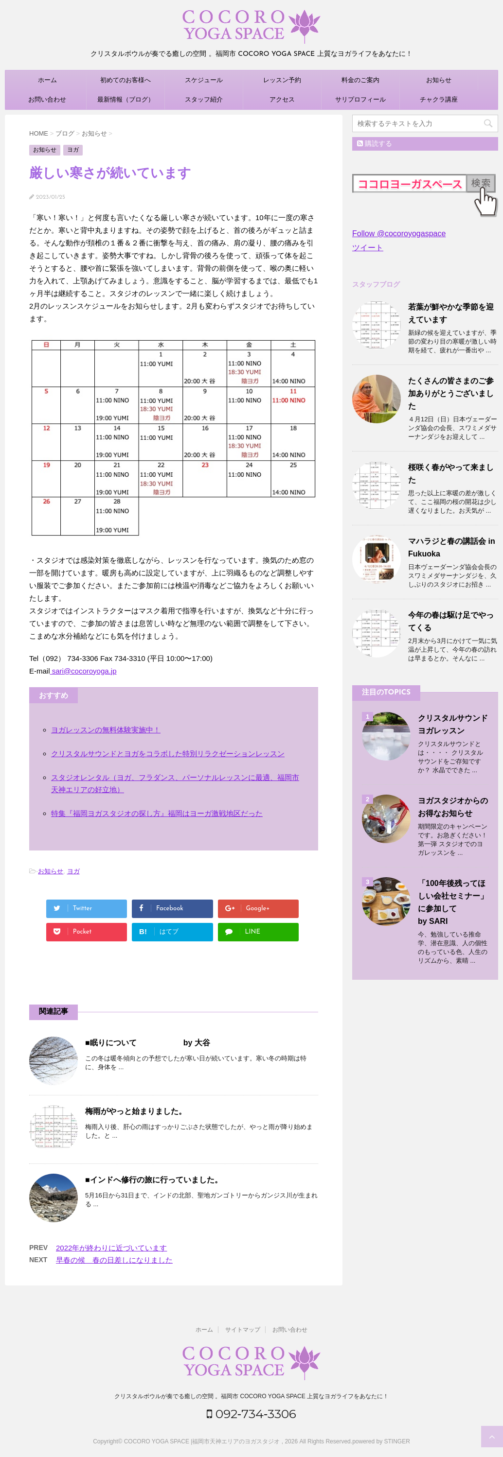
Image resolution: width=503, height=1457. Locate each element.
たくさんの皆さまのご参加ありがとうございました (451, 393)
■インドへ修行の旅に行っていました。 (153, 1180)
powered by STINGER (381, 1440)
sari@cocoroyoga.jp (83, 671)
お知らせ (438, 80)
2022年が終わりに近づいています (111, 1248)
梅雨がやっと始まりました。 (135, 1111)
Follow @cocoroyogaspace (399, 233)
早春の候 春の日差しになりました (114, 1260)
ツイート (367, 247)
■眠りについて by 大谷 (147, 1043)
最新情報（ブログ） (125, 99)
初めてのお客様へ (125, 80)
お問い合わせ (47, 99)
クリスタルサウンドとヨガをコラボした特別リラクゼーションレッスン (168, 753)
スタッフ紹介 (204, 99)
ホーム (47, 80)
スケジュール (204, 80)
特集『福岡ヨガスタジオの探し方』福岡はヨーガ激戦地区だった (157, 813)
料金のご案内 (360, 80)
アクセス (282, 99)
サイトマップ (242, 1328)
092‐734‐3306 (252, 1412)
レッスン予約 (282, 80)
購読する (374, 143)
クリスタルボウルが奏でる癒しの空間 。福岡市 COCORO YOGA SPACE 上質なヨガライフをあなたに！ (251, 1394)
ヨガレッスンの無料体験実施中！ (106, 730)
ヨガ (73, 871)
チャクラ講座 (439, 99)
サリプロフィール (360, 99)
